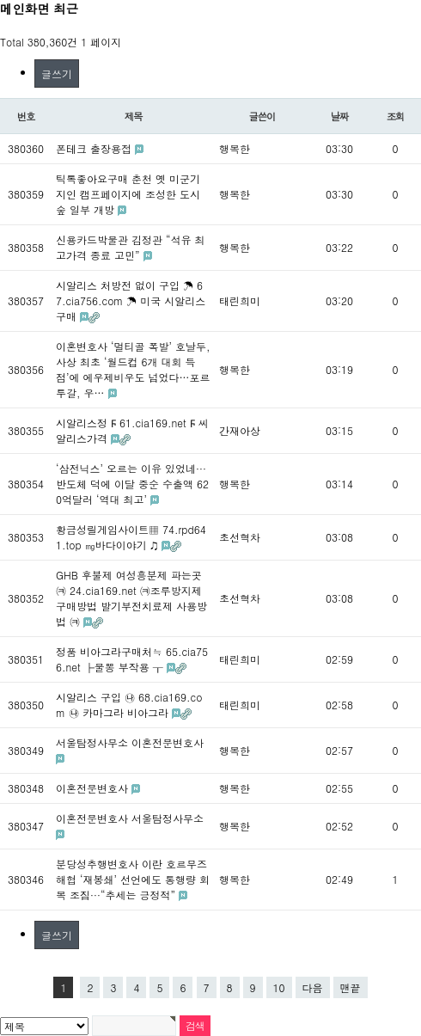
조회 (396, 116)
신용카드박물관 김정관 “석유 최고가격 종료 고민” (130, 247)
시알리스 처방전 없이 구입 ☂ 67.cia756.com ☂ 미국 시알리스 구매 (130, 300)
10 (279, 987)
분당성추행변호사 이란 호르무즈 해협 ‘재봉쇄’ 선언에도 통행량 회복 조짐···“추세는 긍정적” (133, 879)
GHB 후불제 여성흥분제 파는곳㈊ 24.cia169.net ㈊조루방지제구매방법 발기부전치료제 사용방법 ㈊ (131, 597)
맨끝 (350, 987)
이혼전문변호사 (93, 788)
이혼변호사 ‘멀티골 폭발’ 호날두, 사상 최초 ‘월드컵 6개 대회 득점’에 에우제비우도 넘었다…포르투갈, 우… (133, 369)
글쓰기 (56, 73)
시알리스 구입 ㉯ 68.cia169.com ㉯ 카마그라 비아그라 (129, 705)
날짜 (340, 116)
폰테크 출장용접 (95, 148)
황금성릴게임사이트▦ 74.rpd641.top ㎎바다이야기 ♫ (131, 537)
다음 (312, 987)
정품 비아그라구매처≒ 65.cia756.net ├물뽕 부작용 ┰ (132, 659)
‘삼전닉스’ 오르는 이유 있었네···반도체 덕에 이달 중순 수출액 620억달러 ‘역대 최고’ (132, 483)
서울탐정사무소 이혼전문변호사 (130, 742)
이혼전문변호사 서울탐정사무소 (130, 818)
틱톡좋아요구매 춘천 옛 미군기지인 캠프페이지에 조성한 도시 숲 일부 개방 (128, 194)
